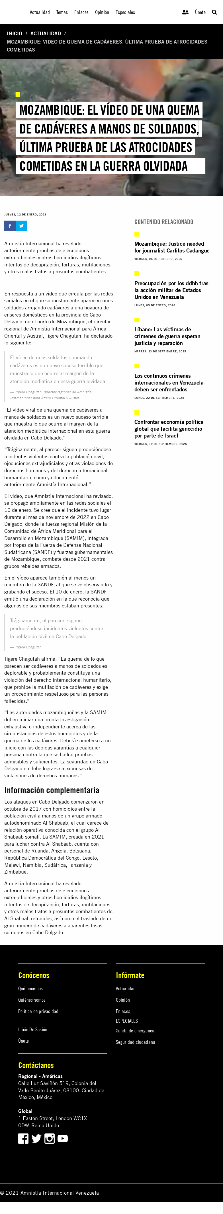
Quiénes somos (32, 1000)
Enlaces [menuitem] (81, 12)
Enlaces (123, 1011)
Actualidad (45, 33)
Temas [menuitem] (62, 12)
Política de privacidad (38, 1011)
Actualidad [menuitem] (40, 12)
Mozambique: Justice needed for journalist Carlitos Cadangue (172, 247)
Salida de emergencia (136, 1031)
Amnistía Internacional (62, 484)
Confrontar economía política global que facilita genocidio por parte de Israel (169, 428)
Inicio (14, 33)
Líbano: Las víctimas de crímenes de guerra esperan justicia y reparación (167, 336)
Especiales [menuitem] (125, 12)
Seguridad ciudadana (136, 1042)
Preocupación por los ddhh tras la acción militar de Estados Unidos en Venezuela (171, 290)
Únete (200, 12)
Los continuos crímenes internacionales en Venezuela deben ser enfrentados (169, 382)
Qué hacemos (30, 988)
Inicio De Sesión (32, 1029)
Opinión (123, 1000)
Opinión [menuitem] (102, 12)
